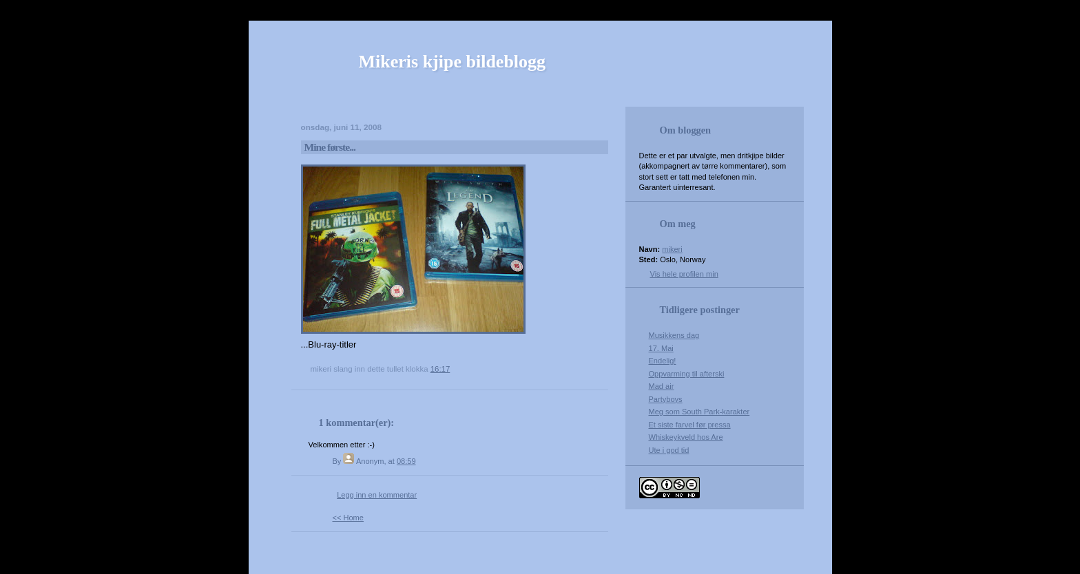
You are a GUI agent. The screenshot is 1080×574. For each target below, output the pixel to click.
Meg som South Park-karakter (699, 411)
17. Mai (661, 348)
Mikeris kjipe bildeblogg (452, 62)
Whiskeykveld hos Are (686, 437)
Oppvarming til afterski (687, 374)
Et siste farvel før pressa (690, 425)
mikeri (672, 249)
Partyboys (666, 399)
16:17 (440, 369)
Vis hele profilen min (684, 274)
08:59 (406, 461)
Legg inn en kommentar (377, 495)
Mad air (661, 386)
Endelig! (662, 361)
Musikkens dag (674, 335)
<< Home (348, 517)
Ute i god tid (669, 450)
